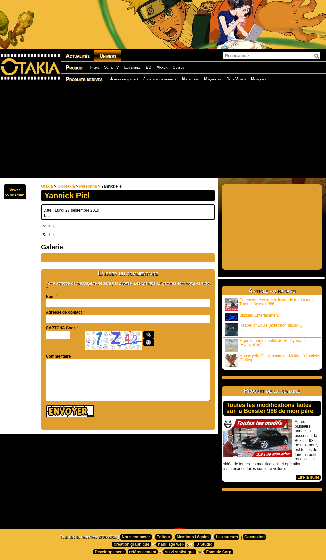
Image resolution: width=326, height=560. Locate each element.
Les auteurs (227, 537)
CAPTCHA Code (61, 328)
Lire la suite (308, 477)
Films (94, 67)
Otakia (47, 186)
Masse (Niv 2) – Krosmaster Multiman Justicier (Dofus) (272, 360)
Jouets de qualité (124, 79)
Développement (109, 552)
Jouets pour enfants (159, 79)
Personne (88, 186)
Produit (74, 67)
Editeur (163, 537)
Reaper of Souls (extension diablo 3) (264, 329)
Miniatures (190, 79)
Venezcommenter (14, 192)
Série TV (111, 67)
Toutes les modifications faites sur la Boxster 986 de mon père (269, 408)
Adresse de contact (64, 312)
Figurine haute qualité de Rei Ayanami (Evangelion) (265, 345)
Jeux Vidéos (236, 79)
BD (148, 67)
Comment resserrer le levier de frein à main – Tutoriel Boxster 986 (271, 304)
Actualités (77, 56)
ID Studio (203, 544)
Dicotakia (66, 186)
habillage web (171, 544)
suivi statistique (180, 552)
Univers (107, 56)
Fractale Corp (218, 552)
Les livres (132, 67)
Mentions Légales (193, 537)
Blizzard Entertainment (252, 317)
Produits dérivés (84, 79)
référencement (142, 552)
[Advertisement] (147, 131)
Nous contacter (136, 537)
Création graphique (131, 544)
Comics (178, 67)
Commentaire (58, 356)
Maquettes (213, 79)
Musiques (258, 79)
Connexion (254, 537)
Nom (50, 296)
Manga (162, 67)
